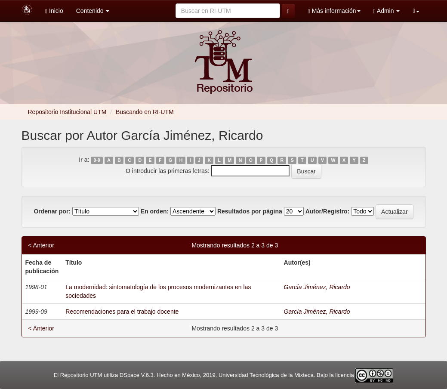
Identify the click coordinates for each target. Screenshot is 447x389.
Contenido (93, 10)
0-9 (97, 160)
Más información (334, 11)
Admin (386, 11)
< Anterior (41, 245)
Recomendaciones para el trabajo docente (122, 311)
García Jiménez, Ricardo (317, 287)
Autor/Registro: (327, 211)
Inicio (54, 11)
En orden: (155, 211)
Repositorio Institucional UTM (67, 111)
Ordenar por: (52, 211)
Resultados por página (249, 211)
